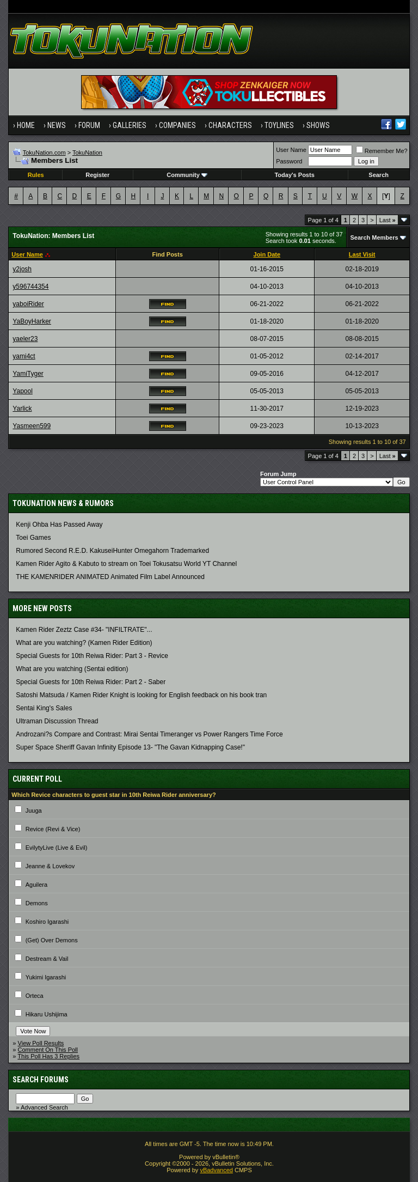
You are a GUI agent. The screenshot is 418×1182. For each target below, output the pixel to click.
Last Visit (362, 254)
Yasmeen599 (32, 426)
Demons (37, 903)
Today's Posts (294, 175)
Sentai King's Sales (44, 708)
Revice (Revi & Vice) (53, 829)
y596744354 (30, 286)
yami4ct (24, 356)
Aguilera (36, 884)
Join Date (267, 254)
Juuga (34, 810)
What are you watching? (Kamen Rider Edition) (84, 643)
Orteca (35, 995)
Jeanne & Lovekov (50, 866)
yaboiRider (28, 304)
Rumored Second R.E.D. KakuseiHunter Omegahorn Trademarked (112, 551)
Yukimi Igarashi (46, 977)
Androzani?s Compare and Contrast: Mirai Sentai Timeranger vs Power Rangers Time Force (149, 734)
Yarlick (22, 408)
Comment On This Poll (48, 1049)
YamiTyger (28, 373)
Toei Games (33, 537)
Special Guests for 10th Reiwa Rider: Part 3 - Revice (92, 656)
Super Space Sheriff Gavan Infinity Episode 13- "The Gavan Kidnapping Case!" (130, 747)
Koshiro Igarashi (47, 921)
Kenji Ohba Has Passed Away (59, 524)
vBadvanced (216, 1170)
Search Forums (41, 1079)
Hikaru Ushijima (46, 1014)
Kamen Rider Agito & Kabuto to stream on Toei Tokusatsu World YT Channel (126, 564)
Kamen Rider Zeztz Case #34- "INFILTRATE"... (84, 629)
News (56, 125)
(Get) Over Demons (52, 940)
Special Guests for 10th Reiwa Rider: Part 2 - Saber (90, 682)
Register (97, 175)
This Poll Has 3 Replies (48, 1056)
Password (289, 161)
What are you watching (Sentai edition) (72, 669)
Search (378, 175)
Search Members (374, 237)
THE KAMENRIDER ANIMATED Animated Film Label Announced (110, 577)
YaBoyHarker (32, 321)
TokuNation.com (44, 152)
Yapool (22, 391)
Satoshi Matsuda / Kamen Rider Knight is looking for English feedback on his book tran (141, 695)
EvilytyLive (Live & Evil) (57, 847)
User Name (291, 150)
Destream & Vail (47, 958)
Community (187, 175)
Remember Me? (382, 151)
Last (387, 220)
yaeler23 (25, 339)
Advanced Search (44, 1107)
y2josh (22, 269)
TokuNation (87, 152)
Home (26, 125)
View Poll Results (41, 1043)
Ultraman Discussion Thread (57, 721)
